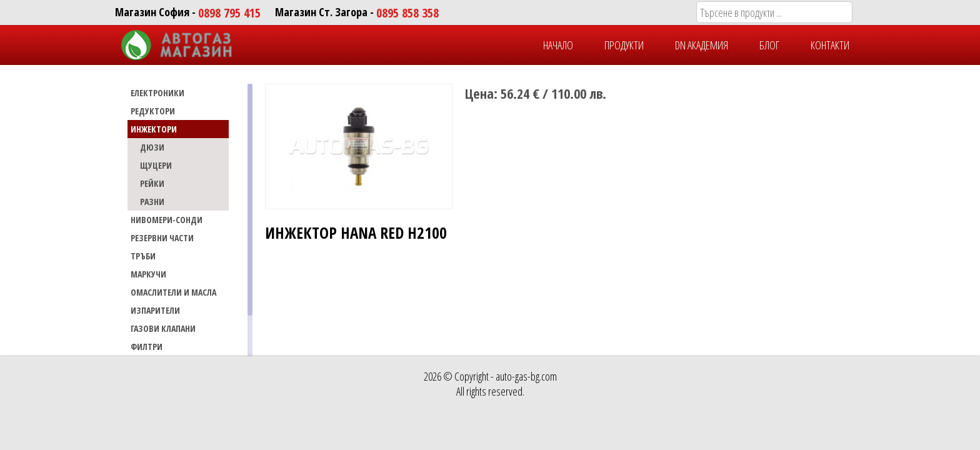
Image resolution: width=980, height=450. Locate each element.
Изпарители (155, 310)
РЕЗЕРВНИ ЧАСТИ (162, 238)
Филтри (146, 346)
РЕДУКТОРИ (153, 111)
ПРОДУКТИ (624, 45)
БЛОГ (769, 45)
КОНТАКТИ (830, 45)
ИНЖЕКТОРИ (154, 129)
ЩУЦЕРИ (156, 165)
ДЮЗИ (152, 147)
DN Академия (701, 45)
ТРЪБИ (143, 256)
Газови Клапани (163, 328)
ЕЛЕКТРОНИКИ (157, 93)
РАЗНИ (152, 202)
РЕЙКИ (152, 183)
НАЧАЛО (558, 45)
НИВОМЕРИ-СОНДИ (166, 220)
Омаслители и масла (173, 292)
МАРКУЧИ (148, 274)
